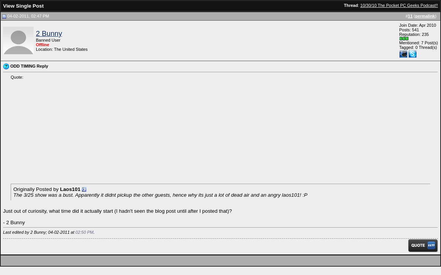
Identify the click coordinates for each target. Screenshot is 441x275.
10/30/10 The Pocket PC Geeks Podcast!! (399, 5)
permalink (425, 16)
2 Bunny (49, 33)
